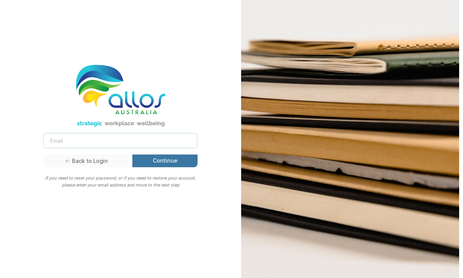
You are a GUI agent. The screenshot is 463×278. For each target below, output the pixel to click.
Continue (165, 160)
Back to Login (86, 161)
